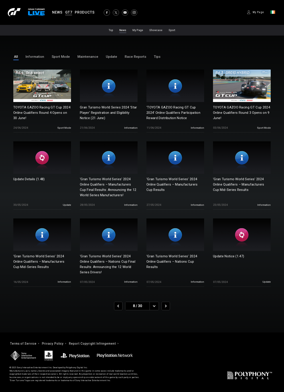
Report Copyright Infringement (95, 343)
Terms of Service (24, 343)
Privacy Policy (54, 343)
